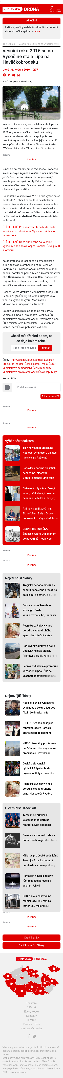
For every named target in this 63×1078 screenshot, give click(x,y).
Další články (31, 937)
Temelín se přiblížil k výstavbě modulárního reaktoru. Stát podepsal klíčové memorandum (37, 822)
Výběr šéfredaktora (19, 441)
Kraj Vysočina (18, 359)
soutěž (20, 364)
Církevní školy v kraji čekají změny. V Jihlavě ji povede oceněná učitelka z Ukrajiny (39, 493)
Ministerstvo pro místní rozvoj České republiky (30, 372)
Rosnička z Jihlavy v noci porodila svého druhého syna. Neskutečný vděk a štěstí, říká (38, 633)
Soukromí (31, 1003)
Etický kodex (31, 1011)
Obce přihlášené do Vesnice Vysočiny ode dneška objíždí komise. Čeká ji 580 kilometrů (31, 246)
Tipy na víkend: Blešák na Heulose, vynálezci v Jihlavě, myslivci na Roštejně (40, 452)
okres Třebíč (40, 364)
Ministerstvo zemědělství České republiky (27, 368)
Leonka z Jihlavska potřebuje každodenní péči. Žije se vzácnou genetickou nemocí (40, 671)
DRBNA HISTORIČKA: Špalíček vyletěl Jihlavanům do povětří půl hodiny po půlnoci (39, 536)
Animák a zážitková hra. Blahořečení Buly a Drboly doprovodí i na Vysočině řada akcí (40, 516)
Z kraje (11, 44)
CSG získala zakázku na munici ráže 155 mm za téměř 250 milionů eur (37, 900)
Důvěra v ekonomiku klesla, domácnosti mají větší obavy (40, 838)
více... (38, 31)
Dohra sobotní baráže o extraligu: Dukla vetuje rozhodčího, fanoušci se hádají (39, 613)
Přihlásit (45, 347)
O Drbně (31, 1007)
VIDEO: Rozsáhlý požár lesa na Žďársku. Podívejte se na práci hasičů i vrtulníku (39, 748)
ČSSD (52, 364)
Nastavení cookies (31, 1028)
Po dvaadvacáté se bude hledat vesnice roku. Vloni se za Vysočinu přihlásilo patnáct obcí (29, 231)
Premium (31, 159)
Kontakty (31, 1015)
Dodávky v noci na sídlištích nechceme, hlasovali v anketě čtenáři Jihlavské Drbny (39, 475)
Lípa (11, 364)
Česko (28, 364)
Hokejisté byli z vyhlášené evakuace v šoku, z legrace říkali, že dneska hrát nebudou (39, 710)
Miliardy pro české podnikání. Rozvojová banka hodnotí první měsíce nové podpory (40, 860)
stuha (30, 359)
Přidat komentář (50, 396)
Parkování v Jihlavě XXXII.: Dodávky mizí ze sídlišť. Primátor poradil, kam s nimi (40, 650)
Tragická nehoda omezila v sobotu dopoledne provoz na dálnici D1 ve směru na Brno (40, 589)
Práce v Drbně (31, 1024)
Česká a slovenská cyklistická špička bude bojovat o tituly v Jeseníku (38, 768)
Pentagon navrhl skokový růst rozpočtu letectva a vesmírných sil (38, 880)
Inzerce (31, 1020)
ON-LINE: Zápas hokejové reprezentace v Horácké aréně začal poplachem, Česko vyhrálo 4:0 (38, 730)
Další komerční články (31, 945)
